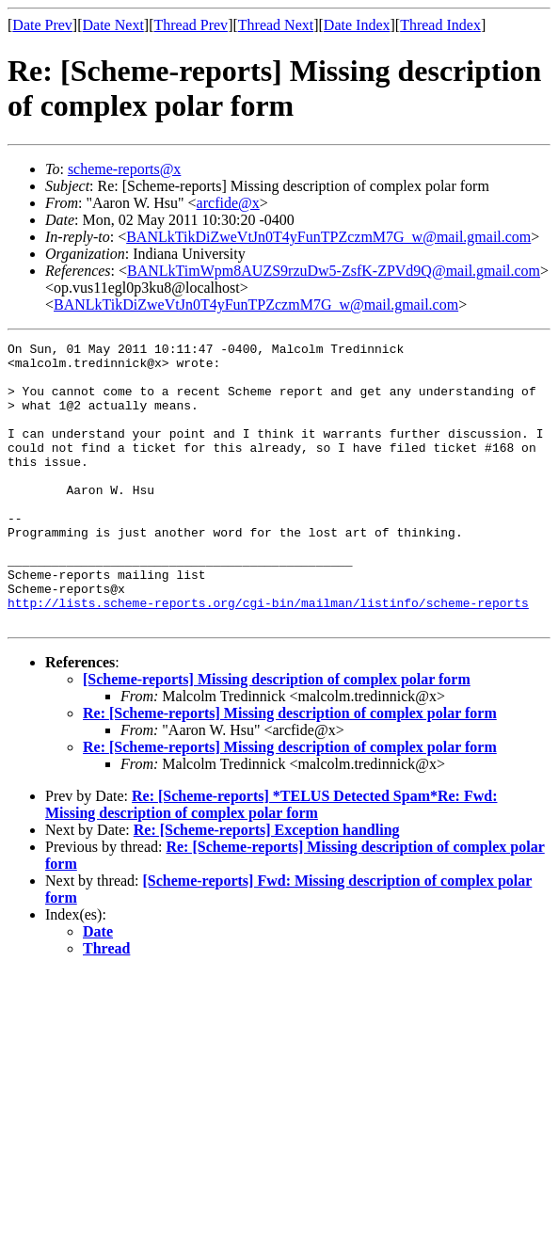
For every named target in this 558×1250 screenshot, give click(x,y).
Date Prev (42, 25)
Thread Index (440, 25)
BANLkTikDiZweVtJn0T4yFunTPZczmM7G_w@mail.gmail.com (328, 237)
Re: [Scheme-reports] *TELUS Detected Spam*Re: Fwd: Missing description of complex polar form (271, 860)
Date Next (113, 25)
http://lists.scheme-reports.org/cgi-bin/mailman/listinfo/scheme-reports (268, 656)
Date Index (357, 25)
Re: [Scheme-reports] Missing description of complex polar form (290, 769)
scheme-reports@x (124, 169)
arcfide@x (228, 203)
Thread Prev (190, 25)
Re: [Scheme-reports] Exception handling (267, 886)
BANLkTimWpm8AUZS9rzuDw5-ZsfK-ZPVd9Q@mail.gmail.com (333, 271)
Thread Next (275, 25)
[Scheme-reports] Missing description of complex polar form (276, 736)
